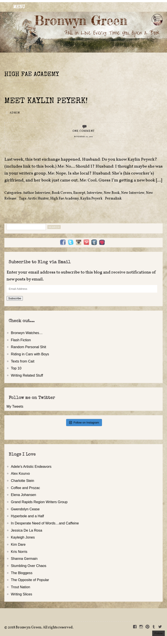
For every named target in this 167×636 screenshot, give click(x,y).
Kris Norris (19, 552)
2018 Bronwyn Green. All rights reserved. (40, 627)
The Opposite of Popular (30, 580)
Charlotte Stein (22, 481)
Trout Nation (20, 587)
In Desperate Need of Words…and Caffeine (45, 523)
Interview (94, 193)
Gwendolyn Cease (25, 509)
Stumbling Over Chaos (28, 566)
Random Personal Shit (28, 347)
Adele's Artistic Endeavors (31, 466)
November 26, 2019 (83, 137)
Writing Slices (21, 594)
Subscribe (14, 298)
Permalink (113, 198)
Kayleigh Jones (23, 537)
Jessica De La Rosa (26, 530)
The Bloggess (21, 573)
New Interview (132, 193)
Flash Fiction (21, 340)
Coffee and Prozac (25, 488)
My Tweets (15, 406)
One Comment (83, 131)
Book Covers (62, 193)
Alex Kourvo (20, 473)
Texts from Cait (22, 361)
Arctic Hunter (38, 198)
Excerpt (79, 193)
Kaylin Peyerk (91, 198)
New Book (112, 193)
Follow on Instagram (84, 422)
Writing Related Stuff (27, 375)
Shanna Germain (24, 558)
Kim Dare (18, 544)
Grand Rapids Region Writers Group (39, 502)
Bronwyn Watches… (27, 333)
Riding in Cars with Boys (30, 354)
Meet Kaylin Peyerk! (46, 101)
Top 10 (16, 368)
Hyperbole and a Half (27, 516)
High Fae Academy (64, 198)
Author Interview (36, 193)
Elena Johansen (23, 495)
